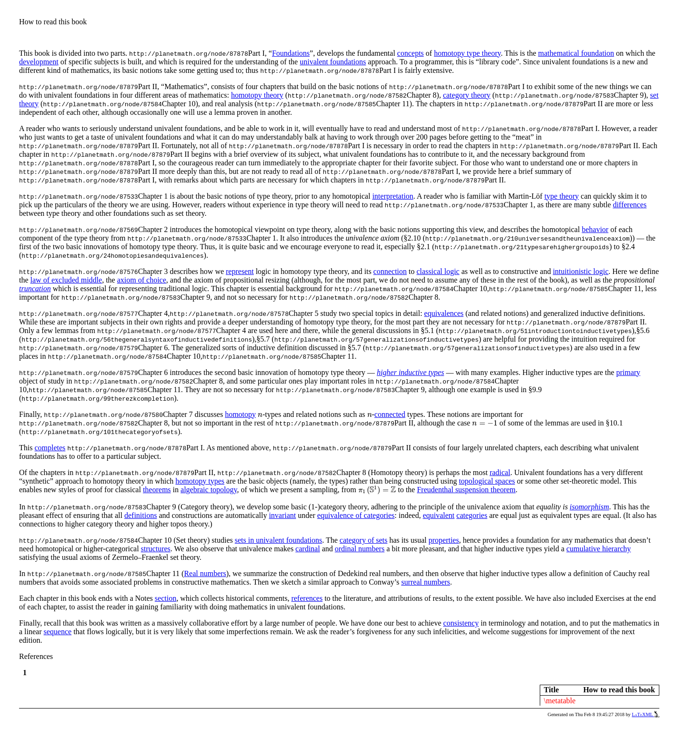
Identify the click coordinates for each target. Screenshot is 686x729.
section (165, 598)
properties (443, 540)
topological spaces (487, 481)
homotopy (240, 414)
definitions (140, 515)
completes (49, 448)
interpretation (392, 196)
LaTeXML (645, 714)
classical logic (437, 271)
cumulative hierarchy (598, 549)
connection (390, 271)
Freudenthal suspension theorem (466, 490)
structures (156, 549)
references (307, 598)
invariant (282, 515)
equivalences (444, 313)
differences (629, 205)
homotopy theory (257, 95)
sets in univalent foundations (279, 540)
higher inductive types (410, 372)
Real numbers (205, 573)
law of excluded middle (66, 280)
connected (389, 414)
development (39, 62)
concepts (410, 53)
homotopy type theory (467, 53)
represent (240, 271)
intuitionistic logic (580, 271)
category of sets (363, 540)
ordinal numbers (359, 549)
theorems (157, 490)
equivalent (438, 515)
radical (500, 472)
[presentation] (260, 414)
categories (471, 515)
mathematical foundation (576, 53)
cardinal (307, 549)
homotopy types (199, 481)
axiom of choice (141, 280)
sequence (58, 632)
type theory (562, 196)
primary (628, 372)
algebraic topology (209, 490)
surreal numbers (425, 582)
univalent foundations (333, 62)
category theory (467, 95)
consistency (461, 623)
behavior (595, 229)
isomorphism (589, 507)
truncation (35, 288)
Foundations (291, 53)
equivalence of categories (356, 515)
